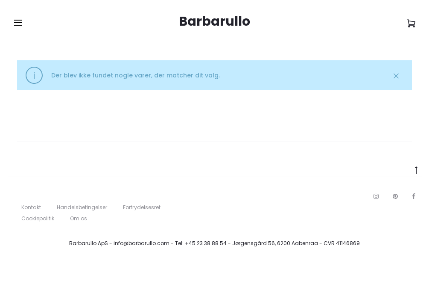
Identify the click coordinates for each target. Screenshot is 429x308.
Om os (78, 218)
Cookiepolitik (37, 218)
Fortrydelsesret (142, 207)
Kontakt (31, 207)
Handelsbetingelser (82, 207)
